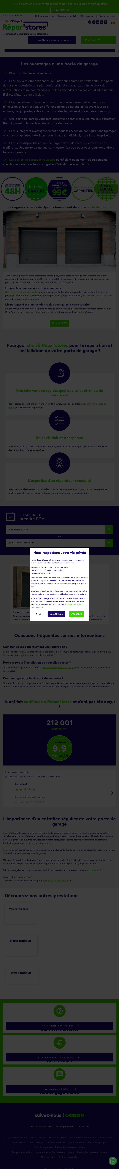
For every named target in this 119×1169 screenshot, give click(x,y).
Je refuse (40, 614)
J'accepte (76, 614)
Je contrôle (56, 614)
